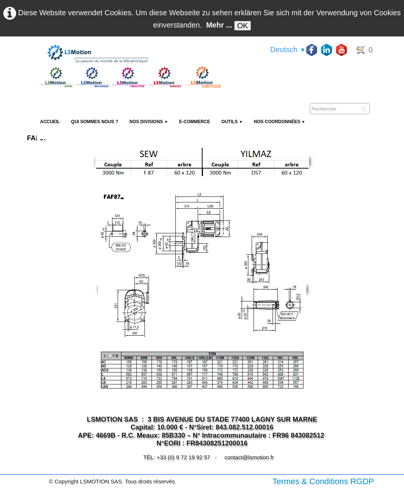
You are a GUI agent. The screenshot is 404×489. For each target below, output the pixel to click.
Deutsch (288, 49)
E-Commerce (194, 121)
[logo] (129, 54)
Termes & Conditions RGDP (323, 481)
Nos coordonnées (279, 121)
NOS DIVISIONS (149, 121)
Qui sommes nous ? (94, 121)
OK (242, 26)
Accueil (50, 121)
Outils (231, 121)
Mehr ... (219, 25)
